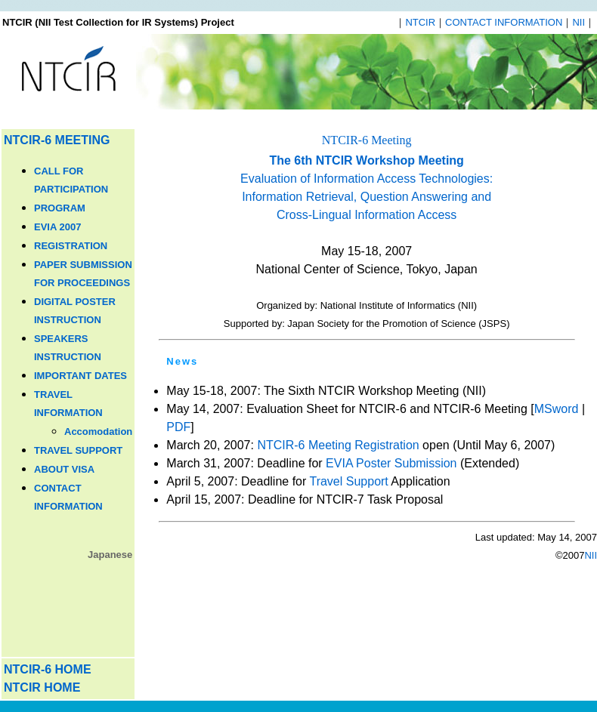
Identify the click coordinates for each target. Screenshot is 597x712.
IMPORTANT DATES (80, 375)
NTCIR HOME (42, 687)
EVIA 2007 (57, 227)
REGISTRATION (70, 245)
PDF (178, 427)
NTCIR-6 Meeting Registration (338, 445)
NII (578, 22)
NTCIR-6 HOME (47, 669)
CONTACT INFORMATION (503, 22)
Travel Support (348, 481)
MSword (556, 408)
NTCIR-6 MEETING (57, 140)
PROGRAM (59, 208)
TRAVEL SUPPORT (78, 450)
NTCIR (420, 22)
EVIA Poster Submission (391, 463)
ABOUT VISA (64, 469)
